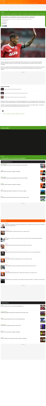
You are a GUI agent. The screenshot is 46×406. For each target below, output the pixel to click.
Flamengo (2, 183)
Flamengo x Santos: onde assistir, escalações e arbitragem (10, 184)
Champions (8, 14)
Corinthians (2, 156)
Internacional (8, 113)
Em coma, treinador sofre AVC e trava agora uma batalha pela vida (12, 306)
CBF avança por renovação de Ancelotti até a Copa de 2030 (11, 325)
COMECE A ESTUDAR (15, 3)
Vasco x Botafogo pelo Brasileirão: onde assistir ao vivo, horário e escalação (13, 190)
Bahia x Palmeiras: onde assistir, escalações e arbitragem (10, 171)
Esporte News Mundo (17, 113)
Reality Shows (7, 230)
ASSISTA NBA (9, 3)
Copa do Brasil (37, 14)
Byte (5, 278)
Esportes (23, 113)
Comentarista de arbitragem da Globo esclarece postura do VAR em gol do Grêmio (15, 197)
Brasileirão (3, 14)
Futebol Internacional (4, 164)
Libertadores (25, 14)
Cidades (6, 264)
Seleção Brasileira (14, 14)
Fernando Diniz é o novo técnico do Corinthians (13, 158)
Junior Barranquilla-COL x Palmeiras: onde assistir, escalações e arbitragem (14, 338)
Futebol (13, 113)
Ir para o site (4, 1)
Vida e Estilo (6, 223)
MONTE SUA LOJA (21, 3)
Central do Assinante (34, 3)
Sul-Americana (31, 14)
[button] (1, 1)
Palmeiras (2, 170)
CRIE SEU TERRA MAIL (3, 3)
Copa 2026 (20, 14)
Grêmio (2, 196)
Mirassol (4, 113)
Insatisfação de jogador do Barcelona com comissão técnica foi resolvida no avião (14, 312)
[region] (23, 6)
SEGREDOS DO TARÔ (27, 3)
